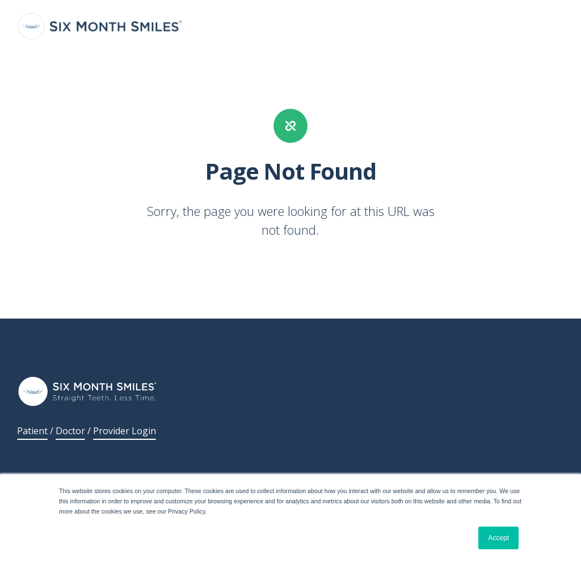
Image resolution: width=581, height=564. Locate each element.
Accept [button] (498, 538)
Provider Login (124, 431)
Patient (32, 431)
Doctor (70, 431)
